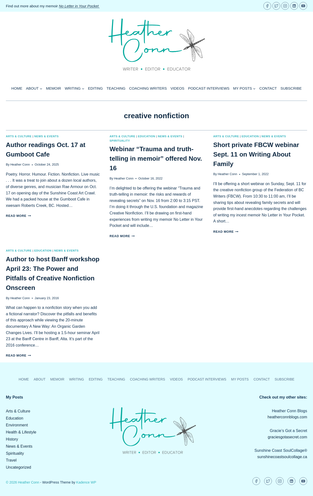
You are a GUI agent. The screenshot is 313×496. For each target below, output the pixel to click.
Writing (76, 379)
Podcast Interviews (208, 88)
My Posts (240, 379)
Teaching (116, 88)
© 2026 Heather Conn (22, 482)
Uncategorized (18, 467)
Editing (95, 88)
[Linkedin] (294, 6)
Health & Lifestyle (21, 432)
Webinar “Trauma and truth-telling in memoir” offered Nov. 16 (156, 158)
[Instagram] (285, 6)
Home (16, 88)
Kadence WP (86, 482)
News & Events (46, 136)
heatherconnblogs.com (287, 417)
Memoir (53, 88)
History (12, 439)
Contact (268, 88)
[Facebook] (267, 6)
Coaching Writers (148, 88)
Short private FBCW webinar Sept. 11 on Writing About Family (256, 154)
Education (146, 136)
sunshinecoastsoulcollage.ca (282, 457)
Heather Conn (20, 164)
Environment (17, 425)
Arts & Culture (19, 136)
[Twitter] (276, 6)
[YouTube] (303, 6)
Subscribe (291, 88)
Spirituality (120, 140)
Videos (177, 88)
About (39, 379)
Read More (18, 216)
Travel (11, 460)
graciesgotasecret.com (287, 437)
